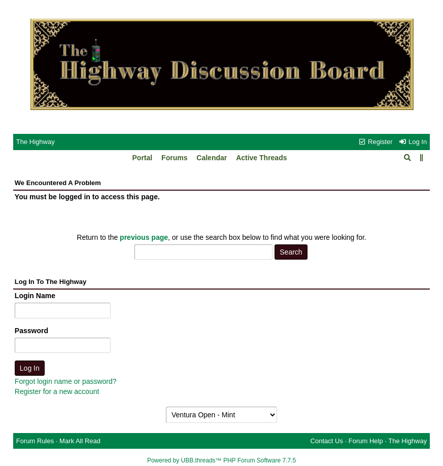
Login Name (35, 296)
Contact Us (327, 441)
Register (375, 142)
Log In (412, 142)
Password (31, 331)
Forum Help (366, 441)
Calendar (211, 158)
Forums (174, 158)
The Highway (35, 142)
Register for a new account (57, 391)
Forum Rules (35, 441)
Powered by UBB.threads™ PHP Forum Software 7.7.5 (221, 460)
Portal (142, 158)
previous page (144, 237)
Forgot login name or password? (66, 381)
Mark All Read (79, 441)
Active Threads (261, 158)
